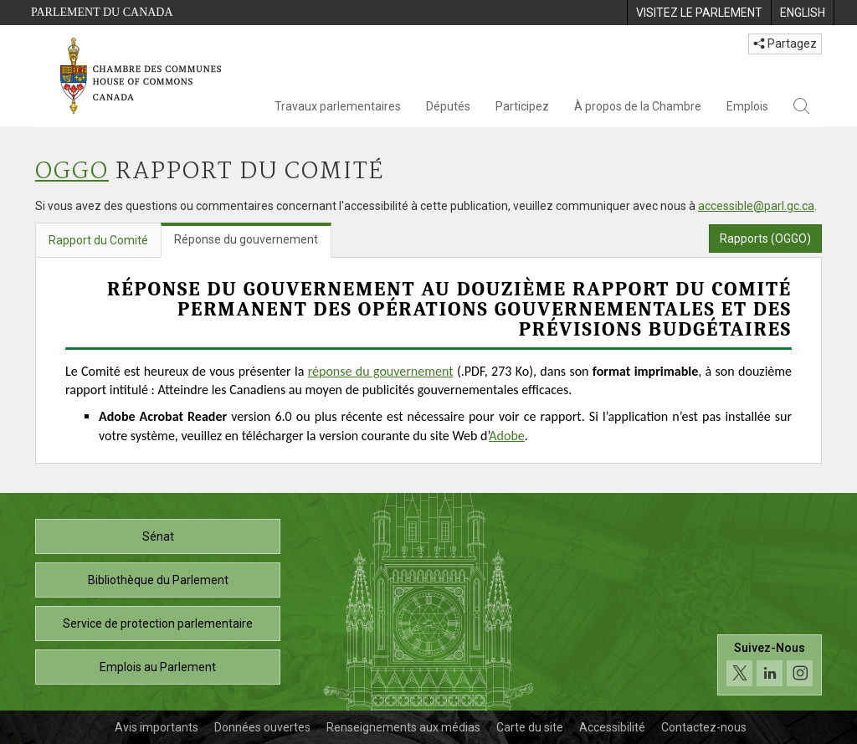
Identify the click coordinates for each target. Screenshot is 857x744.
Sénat (158, 536)
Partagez (785, 43)
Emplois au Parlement (158, 667)
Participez (522, 106)
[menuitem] (699, 12)
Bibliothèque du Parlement (158, 580)
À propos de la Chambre (637, 106)
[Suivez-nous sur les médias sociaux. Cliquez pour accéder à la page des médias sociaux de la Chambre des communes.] (769, 664)
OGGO (72, 172)
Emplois (747, 106)
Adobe (506, 436)
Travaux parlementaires (338, 106)
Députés (448, 106)
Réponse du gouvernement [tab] (246, 239)
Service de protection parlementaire (158, 623)
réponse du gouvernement (381, 371)
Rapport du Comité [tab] (98, 240)
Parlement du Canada (102, 12)
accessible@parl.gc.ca (756, 206)
